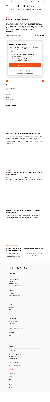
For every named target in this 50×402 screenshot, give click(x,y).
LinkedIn (12, 369)
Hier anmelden (30, 73)
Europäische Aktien (20, 9)
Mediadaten (12, 340)
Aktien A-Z (11, 307)
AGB (10, 382)
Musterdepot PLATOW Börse (15, 286)
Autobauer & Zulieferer (14, 295)
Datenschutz (12, 379)
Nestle (10, 312)
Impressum (11, 376)
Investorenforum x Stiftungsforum (17, 328)
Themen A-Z (12, 293)
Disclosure (11, 385)
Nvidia (10, 314)
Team (10, 337)
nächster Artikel (37, 81)
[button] (35, 35)
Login (38, 1)
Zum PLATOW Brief (10, 1)
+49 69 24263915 (13, 363)
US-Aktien (28, 9)
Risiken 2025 (12, 323)
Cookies (10, 387)
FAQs (10, 342)
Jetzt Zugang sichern (25, 65)
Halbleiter (11, 297)
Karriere (11, 346)
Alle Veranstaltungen (14, 321)
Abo (43, 1)
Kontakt (10, 344)
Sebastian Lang (10, 35)
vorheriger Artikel (13, 81)
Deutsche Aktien (10, 9)
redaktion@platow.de (14, 365)
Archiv (10, 335)
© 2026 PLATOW (12, 373)
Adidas (10, 309)
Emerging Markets (36, 9)
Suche (32, 1)
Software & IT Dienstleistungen (16, 300)
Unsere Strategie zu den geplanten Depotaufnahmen (23, 133)
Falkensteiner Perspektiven (15, 326)
